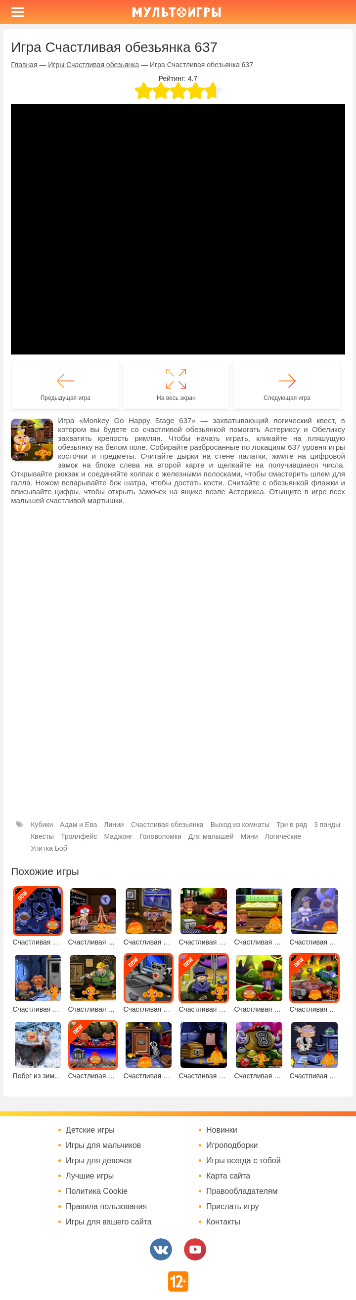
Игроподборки (232, 1145)
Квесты (42, 836)
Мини (249, 836)
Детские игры (90, 1130)
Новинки (221, 1130)
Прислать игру (232, 1207)
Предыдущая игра (65, 397)
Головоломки (160, 836)
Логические (283, 836)
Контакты (223, 1222)
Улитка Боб (49, 848)
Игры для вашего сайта (109, 1222)
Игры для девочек (99, 1161)
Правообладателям (242, 1191)
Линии (114, 824)
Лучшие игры (90, 1176)
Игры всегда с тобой (243, 1161)
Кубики (42, 824)
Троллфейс (79, 836)
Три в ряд (291, 824)
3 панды (327, 824)
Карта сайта (228, 1176)
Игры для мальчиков (103, 1145)
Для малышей (211, 836)
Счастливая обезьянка (167, 824)
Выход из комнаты (240, 824)
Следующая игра (287, 397)
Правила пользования (106, 1207)
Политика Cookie (97, 1191)
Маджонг (118, 836)
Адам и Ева (78, 824)
